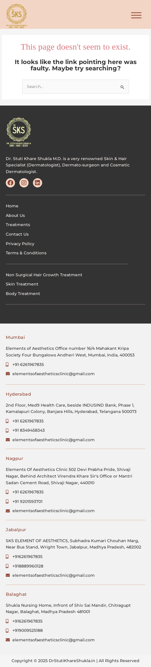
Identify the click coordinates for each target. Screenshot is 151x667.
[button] (136, 15)
